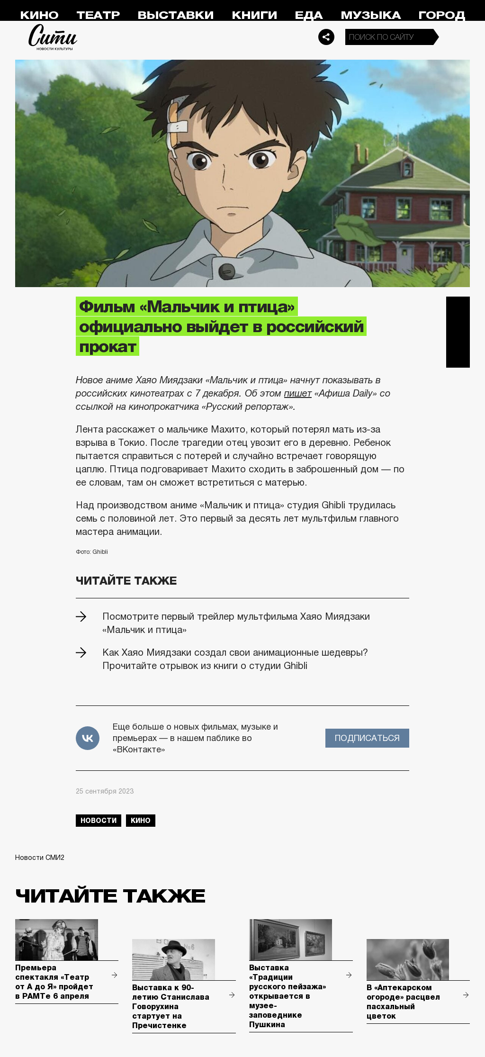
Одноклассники (458, 356)
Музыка (371, 15)
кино (141, 820)
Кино (39, 15)
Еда (309, 15)
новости (99, 820)
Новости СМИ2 (39, 857)
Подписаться (367, 738)
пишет (298, 393)
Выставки (175, 15)
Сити (53, 37)
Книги (254, 15)
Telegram (458, 308)
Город (441, 15)
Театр (98, 15)
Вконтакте (458, 332)
